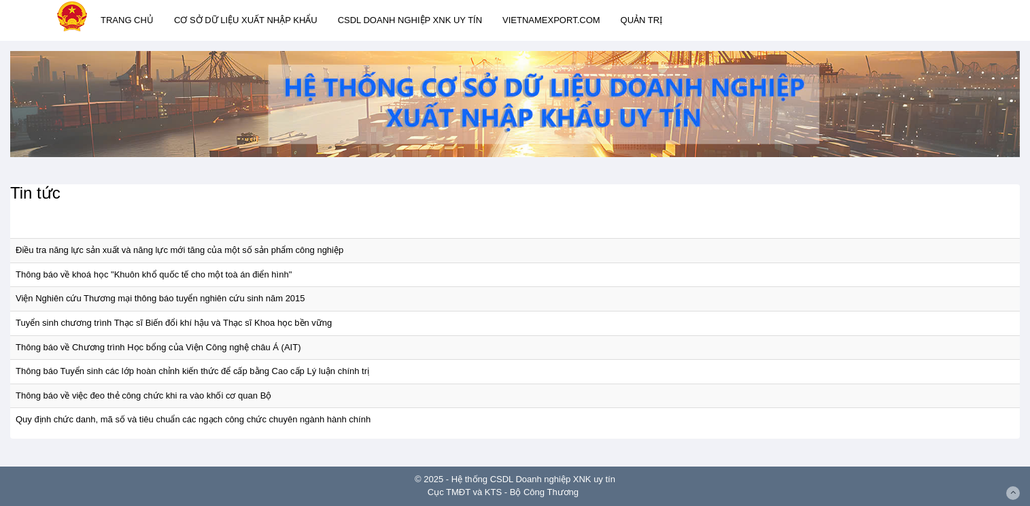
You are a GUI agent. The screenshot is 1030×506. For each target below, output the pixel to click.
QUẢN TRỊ (642, 20)
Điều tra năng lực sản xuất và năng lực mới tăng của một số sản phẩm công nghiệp (179, 250)
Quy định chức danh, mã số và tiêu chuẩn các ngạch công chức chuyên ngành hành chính (193, 419)
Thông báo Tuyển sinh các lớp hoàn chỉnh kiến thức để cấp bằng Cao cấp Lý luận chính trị (192, 371)
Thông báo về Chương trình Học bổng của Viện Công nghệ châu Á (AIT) (158, 347)
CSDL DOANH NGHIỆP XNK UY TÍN (410, 20)
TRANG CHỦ (127, 20)
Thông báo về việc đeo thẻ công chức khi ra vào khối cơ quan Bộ (143, 395)
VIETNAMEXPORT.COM (551, 20)
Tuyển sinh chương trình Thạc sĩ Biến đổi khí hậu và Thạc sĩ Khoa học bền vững (174, 323)
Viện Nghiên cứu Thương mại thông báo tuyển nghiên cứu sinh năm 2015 (160, 298)
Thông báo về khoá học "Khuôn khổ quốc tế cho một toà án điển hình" (154, 274)
